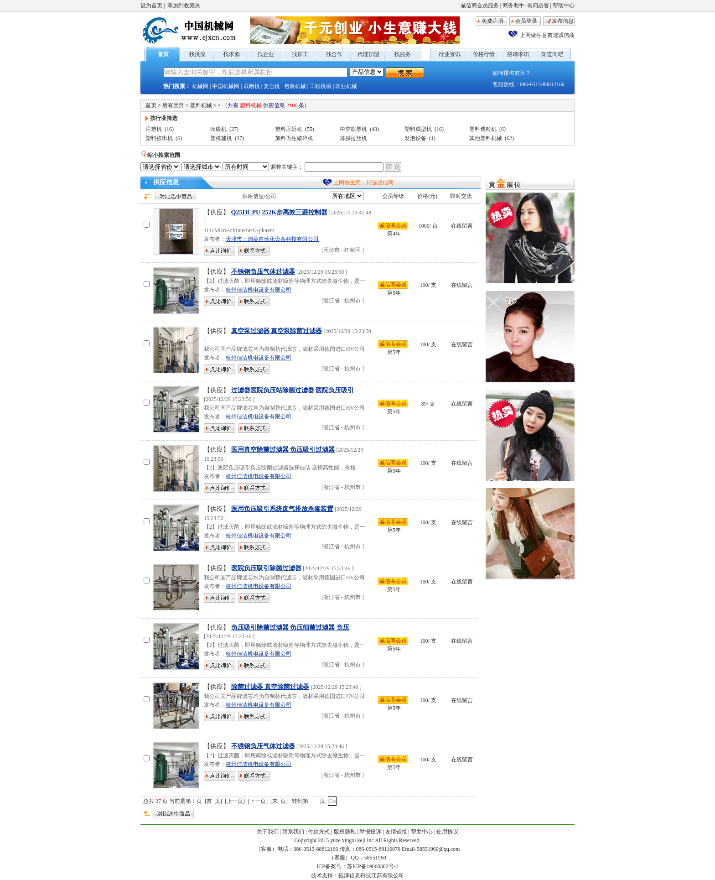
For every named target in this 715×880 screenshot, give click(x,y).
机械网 (200, 86)
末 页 (279, 801)
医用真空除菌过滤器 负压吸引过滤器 (283, 449)
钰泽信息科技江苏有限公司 (371, 875)
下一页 (257, 801)
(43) (374, 129)
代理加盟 (368, 54)
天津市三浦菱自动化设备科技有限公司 (272, 239)
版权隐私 (345, 831)
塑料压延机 (288, 129)
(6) (502, 129)
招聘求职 (518, 54)
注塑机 (153, 129)
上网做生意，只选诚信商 (363, 182)
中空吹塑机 (353, 129)
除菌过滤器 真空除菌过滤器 (270, 686)
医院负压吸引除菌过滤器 (266, 568)
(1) (432, 138)
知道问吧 (552, 54)
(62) (509, 138)
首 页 (213, 801)
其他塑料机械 (485, 138)
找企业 (266, 54)
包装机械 (295, 86)
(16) (169, 129)
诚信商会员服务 (480, 5)
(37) (239, 138)
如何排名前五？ (511, 73)
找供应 (197, 54)
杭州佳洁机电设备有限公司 (258, 289)
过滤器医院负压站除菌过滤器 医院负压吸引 (292, 390)
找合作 (334, 54)
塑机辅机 (221, 138)
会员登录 (526, 21)
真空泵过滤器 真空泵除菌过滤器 (276, 331)
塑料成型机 (418, 129)
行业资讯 (450, 54)
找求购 (231, 54)
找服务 (402, 54)
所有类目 (173, 105)
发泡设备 (415, 138)
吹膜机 (218, 129)
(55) (309, 129)
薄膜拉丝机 (353, 138)
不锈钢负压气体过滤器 (263, 271)
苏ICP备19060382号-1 (373, 866)
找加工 (300, 54)
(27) (233, 129)
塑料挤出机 (159, 138)
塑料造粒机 (483, 129)
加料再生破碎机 (294, 138)
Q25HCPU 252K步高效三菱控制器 (279, 212)
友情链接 (396, 831)
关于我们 (268, 831)
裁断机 (252, 86)
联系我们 (293, 831)
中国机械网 (225, 86)
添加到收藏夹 (183, 5)
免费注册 (492, 21)
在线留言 (462, 226)
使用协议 (447, 831)
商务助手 (513, 5)
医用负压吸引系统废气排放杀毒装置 (282, 508)
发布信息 (563, 21)
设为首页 (151, 5)
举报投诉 (370, 831)
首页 (163, 54)
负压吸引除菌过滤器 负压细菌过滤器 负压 (290, 627)
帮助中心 (564, 5)
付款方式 (319, 831)
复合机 (272, 86)
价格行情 (484, 54)
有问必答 (538, 5)
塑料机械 (201, 105)
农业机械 (346, 86)
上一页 (235, 801)
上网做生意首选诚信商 (547, 35)
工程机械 (321, 86)
